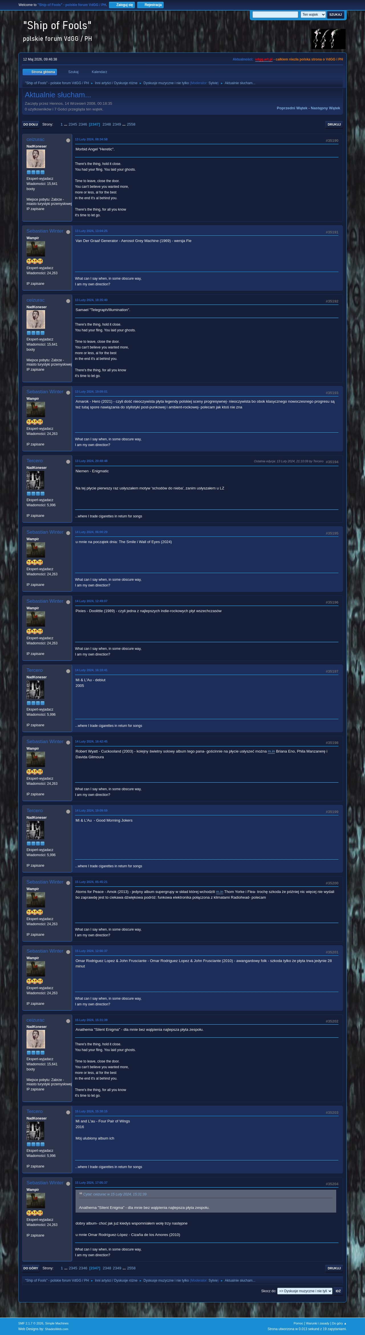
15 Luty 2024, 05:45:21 (91, 882)
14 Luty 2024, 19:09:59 (91, 810)
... (66, 124)
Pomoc (298, 1323)
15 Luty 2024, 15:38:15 (91, 1111)
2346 (83, 124)
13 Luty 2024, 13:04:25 (91, 231)
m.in (271, 751)
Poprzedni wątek (292, 108)
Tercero (35, 460)
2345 (72, 124)
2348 (106, 124)
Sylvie (213, 83)
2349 (117, 124)
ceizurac (35, 139)
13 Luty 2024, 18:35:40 (91, 300)
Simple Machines (56, 1323)
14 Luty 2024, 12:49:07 (91, 601)
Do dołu (30, 124)
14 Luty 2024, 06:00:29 (91, 532)
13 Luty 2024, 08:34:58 (91, 139)
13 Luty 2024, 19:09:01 (91, 391)
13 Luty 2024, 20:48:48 (91, 461)
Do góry (30, 1268)
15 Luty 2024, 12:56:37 (91, 951)
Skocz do (268, 1291)
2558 (131, 124)
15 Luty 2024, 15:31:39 (91, 1020)
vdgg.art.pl (264, 59)
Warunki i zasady (317, 1323)
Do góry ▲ (339, 1323)
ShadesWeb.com (56, 1329)
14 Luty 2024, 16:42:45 (91, 741)
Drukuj (334, 124)
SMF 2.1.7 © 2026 (30, 1323)
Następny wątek (325, 108)
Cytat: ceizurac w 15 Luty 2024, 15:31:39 (115, 1195)
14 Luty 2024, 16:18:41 (91, 670)
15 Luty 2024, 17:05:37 (91, 1182)
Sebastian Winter (45, 231)
